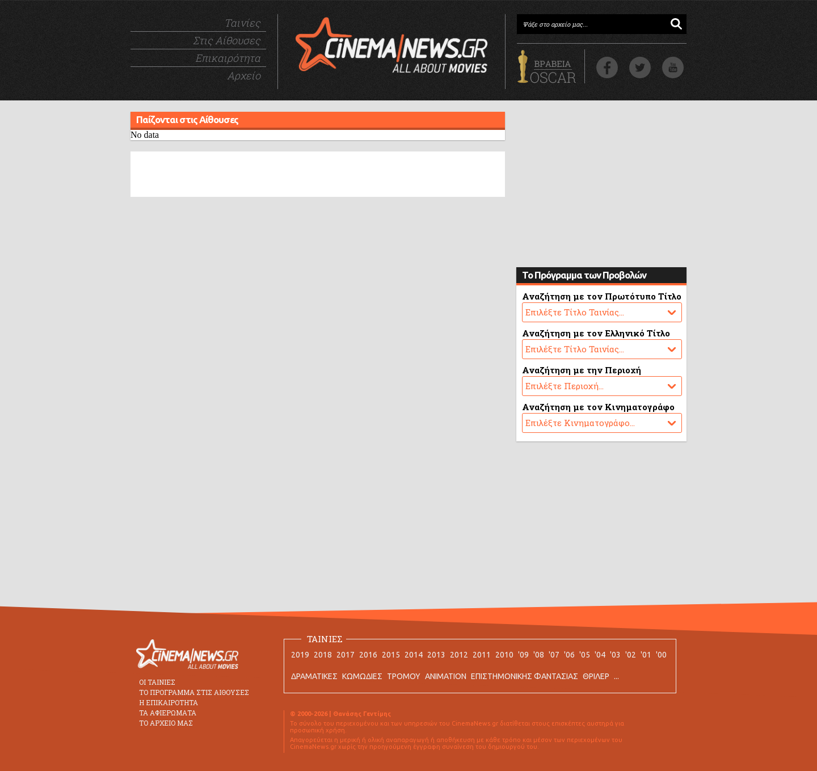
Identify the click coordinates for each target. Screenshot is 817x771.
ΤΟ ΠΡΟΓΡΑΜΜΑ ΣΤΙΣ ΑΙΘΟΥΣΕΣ (194, 692)
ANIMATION (445, 676)
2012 (459, 654)
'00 (661, 654)
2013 (436, 654)
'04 (600, 654)
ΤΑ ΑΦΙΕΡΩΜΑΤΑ (167, 712)
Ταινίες (242, 23)
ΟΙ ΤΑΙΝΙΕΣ (157, 681)
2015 (391, 654)
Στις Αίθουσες (226, 40)
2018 (323, 654)
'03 (615, 654)
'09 (523, 654)
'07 (554, 654)
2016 (368, 654)
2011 (482, 654)
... (616, 676)
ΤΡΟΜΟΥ (403, 676)
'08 (538, 654)
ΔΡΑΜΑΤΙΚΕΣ (314, 676)
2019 (300, 654)
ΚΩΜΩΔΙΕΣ (362, 676)
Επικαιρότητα (227, 58)
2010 (504, 654)
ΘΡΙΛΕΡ (596, 676)
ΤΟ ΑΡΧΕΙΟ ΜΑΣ (166, 722)
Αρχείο (243, 75)
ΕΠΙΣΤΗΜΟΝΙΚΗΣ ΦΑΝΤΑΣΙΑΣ (524, 676)
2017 (345, 654)
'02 (630, 654)
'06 (569, 654)
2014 (414, 654)
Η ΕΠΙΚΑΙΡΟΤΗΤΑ (168, 702)
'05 (584, 654)
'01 (646, 654)
